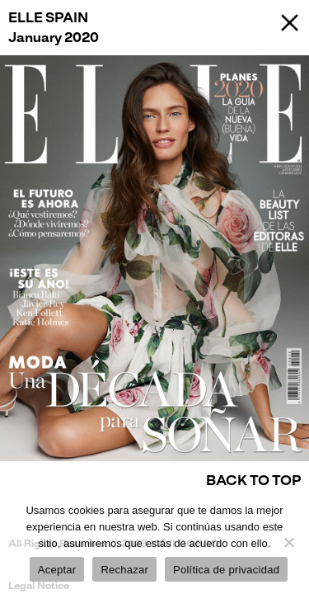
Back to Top (253, 481)
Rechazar (124, 569)
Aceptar (57, 569)
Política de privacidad (226, 569)
